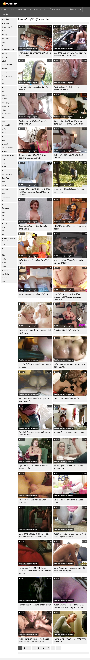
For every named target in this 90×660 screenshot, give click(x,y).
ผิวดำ (3, 201)
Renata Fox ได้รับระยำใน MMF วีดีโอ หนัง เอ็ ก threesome (69, 190)
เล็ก (3, 235)
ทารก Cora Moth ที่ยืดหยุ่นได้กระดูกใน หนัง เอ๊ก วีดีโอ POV (68, 261)
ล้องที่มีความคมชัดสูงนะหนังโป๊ (8, 240)
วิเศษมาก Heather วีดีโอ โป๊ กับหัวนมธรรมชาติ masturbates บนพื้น (32, 156)
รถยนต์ (4, 266)
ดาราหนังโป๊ (6, 125)
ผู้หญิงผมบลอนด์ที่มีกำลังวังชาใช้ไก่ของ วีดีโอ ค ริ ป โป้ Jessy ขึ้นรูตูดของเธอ (34, 640)
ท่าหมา (4, 31)
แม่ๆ (3, 219)
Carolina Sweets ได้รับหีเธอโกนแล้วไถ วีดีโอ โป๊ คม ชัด (33, 122)
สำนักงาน (5, 270)
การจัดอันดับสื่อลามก (24, 9)
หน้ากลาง (4, 9)
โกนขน (4, 72)
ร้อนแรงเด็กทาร (7, 76)
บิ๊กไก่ (3, 46)
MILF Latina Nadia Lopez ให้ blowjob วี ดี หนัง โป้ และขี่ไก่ (34, 399)
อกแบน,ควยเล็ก (7, 65)
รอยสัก (4, 159)
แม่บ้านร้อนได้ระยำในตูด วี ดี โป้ (66, 398)
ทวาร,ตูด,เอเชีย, (7, 174)
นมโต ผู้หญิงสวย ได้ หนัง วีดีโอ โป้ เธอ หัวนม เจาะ (68, 501)
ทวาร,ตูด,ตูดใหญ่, (7, 102)
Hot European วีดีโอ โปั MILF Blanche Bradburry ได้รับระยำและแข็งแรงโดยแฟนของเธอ (35, 571)
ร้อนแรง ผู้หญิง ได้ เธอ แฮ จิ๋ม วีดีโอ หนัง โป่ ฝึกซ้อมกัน (69, 467)
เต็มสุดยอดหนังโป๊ (75, 9)
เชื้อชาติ (4, 152)
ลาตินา (4, 87)
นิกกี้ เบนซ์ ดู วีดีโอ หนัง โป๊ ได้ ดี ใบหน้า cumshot (69, 156)
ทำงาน (4, 167)
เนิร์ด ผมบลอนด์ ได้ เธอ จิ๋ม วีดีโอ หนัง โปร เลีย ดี (35, 606)
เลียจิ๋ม (4, 140)
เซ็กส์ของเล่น (6, 197)
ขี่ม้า (3, 121)
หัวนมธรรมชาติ (7, 27)
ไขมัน (4, 259)
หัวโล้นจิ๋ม (5, 189)
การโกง (4, 223)
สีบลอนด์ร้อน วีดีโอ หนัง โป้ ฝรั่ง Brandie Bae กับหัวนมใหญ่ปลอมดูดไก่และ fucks (69, 606)
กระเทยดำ (5, 144)
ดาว (65, 9)
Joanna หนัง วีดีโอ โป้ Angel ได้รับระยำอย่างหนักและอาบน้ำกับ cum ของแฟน (68, 122)
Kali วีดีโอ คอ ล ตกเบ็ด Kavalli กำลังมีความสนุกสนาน (70, 640)
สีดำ (3, 231)
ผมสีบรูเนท (5, 38)
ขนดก (4, 185)
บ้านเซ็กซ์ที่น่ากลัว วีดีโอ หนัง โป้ (66, 330)
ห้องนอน (4, 278)
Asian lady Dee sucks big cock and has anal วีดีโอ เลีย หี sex (34, 433)
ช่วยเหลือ (4, 14)
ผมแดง (4, 193)
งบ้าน (12, 9)
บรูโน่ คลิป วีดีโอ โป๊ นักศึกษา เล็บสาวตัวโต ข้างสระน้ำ (34, 467)
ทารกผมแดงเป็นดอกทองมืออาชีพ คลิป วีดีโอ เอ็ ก (33, 88)
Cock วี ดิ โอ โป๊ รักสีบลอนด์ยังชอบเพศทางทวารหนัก (35, 365)
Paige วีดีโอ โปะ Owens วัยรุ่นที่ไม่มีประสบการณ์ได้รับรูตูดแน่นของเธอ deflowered (67, 296)
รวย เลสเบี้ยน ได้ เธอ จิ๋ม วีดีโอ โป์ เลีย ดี (69, 433)
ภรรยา (4, 227)
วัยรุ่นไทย (5, 57)
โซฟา (4, 244)
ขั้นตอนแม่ (5, 208)
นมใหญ (4, 34)
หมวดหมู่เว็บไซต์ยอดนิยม (52, 9)
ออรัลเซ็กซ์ (5, 19)
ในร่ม (3, 163)
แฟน (3, 282)
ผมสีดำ (4, 91)
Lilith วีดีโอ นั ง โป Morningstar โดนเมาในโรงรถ (70, 227)
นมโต (4, 212)
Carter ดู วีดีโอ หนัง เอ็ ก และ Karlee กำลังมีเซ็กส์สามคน (35, 331)
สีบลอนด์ (4, 53)
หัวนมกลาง (5, 106)
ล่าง (3, 136)
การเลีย (4, 99)
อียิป (3, 204)
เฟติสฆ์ (4, 110)
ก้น (3, 84)
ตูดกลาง (4, 95)
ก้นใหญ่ (4, 68)
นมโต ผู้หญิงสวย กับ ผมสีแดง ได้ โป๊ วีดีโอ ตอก (35, 261)
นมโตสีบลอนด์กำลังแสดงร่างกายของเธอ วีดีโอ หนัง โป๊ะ (69, 365)
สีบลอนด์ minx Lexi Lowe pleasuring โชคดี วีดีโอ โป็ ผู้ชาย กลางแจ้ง (70, 535)
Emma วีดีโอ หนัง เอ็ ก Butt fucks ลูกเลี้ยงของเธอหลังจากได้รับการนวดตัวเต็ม (34, 535)
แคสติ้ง (4, 42)
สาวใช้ (4, 129)
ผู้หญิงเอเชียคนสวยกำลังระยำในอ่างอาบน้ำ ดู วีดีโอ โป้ (66, 88)
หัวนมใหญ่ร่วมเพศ (8, 155)
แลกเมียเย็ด (5, 274)
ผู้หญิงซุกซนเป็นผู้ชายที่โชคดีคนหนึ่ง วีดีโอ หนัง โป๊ (33, 227)
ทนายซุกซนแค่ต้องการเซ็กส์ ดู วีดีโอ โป (34, 294)
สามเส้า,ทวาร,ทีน (7, 114)
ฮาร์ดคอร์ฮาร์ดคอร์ (8, 50)
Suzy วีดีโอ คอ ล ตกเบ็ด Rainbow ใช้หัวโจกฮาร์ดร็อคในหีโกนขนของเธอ (70, 54)
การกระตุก (5, 23)
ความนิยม (37, 9)
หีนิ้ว (3, 255)
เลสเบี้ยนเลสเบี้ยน (7, 148)
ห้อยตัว (4, 133)
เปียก (3, 182)
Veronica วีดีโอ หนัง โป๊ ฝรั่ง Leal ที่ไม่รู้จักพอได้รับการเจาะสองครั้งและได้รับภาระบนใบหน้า (34, 192)
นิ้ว (3, 118)
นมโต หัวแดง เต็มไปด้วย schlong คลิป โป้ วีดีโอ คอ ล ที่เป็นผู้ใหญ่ (69, 569)
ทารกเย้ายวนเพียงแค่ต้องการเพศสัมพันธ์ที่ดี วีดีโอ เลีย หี (35, 54)
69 (2, 252)
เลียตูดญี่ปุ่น (5, 178)
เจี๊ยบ (3, 216)
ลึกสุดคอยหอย (6, 80)
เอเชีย (4, 263)
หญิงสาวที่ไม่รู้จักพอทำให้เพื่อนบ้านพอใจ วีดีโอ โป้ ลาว (34, 501)
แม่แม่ (4, 61)
